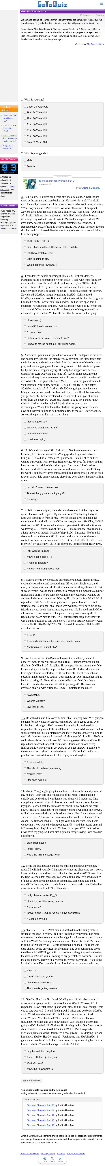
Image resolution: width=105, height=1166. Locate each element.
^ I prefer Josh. (33, 332)
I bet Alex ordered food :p (39, 982)
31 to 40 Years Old (35, 124)
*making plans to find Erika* (40, 647)
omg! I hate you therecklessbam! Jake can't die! (51, 247)
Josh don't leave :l (35, 843)
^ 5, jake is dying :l (35, 919)
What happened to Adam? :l (40, 265)
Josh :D (29, 635)
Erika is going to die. (36, 259)
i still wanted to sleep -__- (39, 551)
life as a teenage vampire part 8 (58, 180)
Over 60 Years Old (35, 142)
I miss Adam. (32, 849)
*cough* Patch (33, 774)
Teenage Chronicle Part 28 (40, 1105)
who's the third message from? (42, 854)
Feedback (100, 15)
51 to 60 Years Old (35, 136)
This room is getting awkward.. (42, 988)
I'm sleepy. (31, 499)
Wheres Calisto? (34, 701)
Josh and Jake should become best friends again (52, 641)
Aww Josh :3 (32, 695)
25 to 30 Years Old (35, 118)
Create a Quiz (88, 187)
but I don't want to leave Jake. (41, 487)
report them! (5, 225)
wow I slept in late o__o (38, 557)
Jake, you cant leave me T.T (40, 427)
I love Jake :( (32, 320)
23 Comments (85, 15)
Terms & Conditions (29, 1153)
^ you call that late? (36, 563)
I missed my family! (35, 433)
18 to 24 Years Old (35, 112)
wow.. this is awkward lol (38, 1069)
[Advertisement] (62, 71)
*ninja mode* (32, 907)
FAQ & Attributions (76, 1153)
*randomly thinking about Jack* (42, 568)
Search (52, 1159)
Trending (60, 1159)
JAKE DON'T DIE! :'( (36, 241)
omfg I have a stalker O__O (40, 895)
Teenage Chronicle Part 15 (40, 1120)
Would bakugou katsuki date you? (9, 118)
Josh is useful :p (34, 762)
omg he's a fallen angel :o (39, 1051)
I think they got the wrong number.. (44, 901)
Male (28, 160)
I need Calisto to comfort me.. (41, 326)
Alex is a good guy (35, 421)
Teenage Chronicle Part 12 (40, 1115)
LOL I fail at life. (34, 707)
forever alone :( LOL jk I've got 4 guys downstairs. (52, 913)
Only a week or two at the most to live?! (46, 338)
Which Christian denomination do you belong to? (10, 138)
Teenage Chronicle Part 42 (40, 1110)
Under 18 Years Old (36, 106)
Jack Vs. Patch (33, 1063)
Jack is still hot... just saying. (40, 1057)
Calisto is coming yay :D (38, 976)
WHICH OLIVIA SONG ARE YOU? (9, 128)
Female (29, 166)
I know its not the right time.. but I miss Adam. (50, 344)
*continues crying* (35, 439)
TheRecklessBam (95, 44)
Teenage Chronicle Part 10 (40, 1125)
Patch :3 (30, 970)
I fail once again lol (35, 780)
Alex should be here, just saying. (43, 768)
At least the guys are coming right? (44, 493)
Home (45, 1159)
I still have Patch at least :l (39, 253)
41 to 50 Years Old (35, 130)
